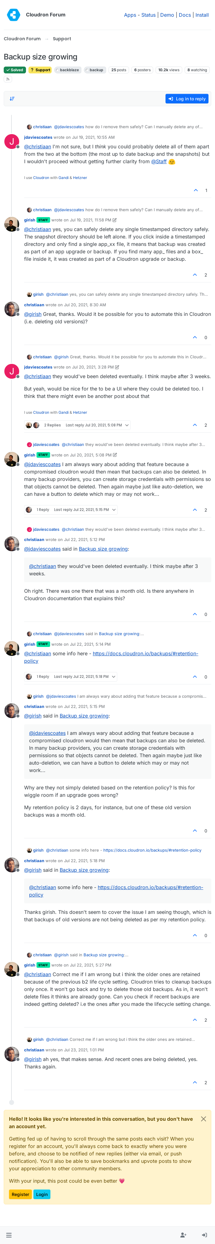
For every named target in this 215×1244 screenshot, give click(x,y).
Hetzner (80, 177)
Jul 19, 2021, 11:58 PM (90, 219)
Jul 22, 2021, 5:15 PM (84, 706)
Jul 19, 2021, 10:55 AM (93, 137)
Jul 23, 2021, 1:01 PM (84, 1049)
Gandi (63, 177)
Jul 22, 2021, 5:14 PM (90, 644)
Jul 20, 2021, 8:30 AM (85, 304)
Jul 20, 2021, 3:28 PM (93, 366)
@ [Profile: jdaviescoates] (69, 126)
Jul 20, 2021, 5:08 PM (91, 454)
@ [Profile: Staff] (159, 161)
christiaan (42, 126)
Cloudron (41, 177)
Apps (130, 15)
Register (20, 1194)
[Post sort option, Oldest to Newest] (12, 99)
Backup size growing (103, 549)
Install (202, 15)
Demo (167, 15)
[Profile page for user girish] (11, 224)
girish (29, 219)
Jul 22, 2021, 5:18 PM (84, 860)
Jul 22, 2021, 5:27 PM (90, 964)
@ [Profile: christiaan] (37, 146)
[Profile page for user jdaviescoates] (11, 141)
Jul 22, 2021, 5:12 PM (84, 539)
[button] (8, 1235)
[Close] (203, 1119)
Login (42, 1194)
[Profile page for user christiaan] (11, 309)
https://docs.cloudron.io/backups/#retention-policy (152, 850)
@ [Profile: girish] (32, 314)
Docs (185, 15)
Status (148, 15)
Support (40, 70)
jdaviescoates (38, 137)
